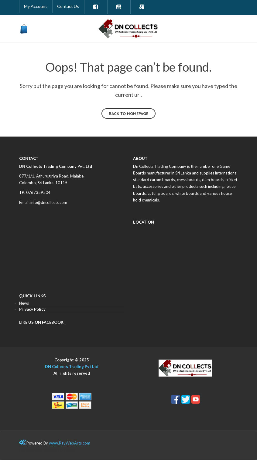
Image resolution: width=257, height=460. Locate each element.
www (53, 443)
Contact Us (68, 6)
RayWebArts (70, 443)
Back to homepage (128, 113)
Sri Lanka (45, 182)
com (86, 443)
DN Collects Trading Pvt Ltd (71, 366)
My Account (35, 6)
